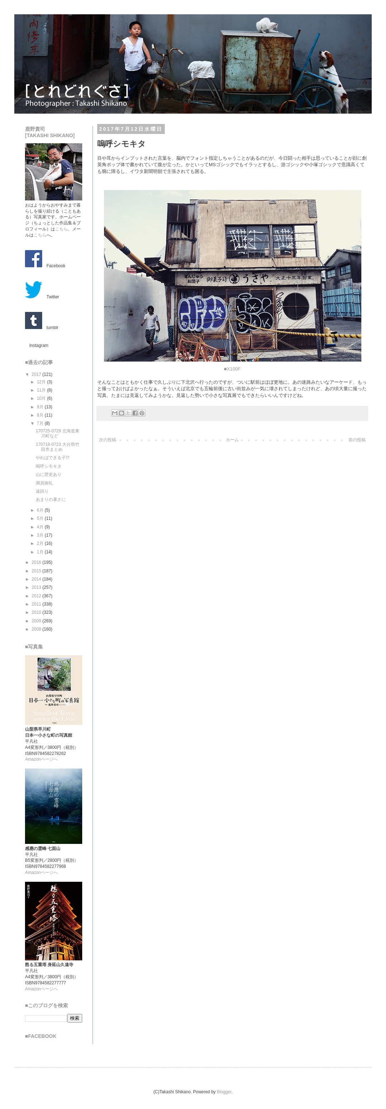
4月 (41, 526)
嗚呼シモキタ (48, 466)
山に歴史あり (48, 474)
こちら (61, 229)
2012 (37, 595)
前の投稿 (357, 439)
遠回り (42, 491)
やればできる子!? (52, 457)
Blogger (224, 1091)
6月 (41, 510)
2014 (37, 579)
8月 (41, 415)
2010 (37, 612)
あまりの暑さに (51, 499)
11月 (42, 390)
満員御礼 (44, 483)
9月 (41, 406)
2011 (37, 604)
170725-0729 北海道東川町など (57, 433)
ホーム (232, 439)
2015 (37, 570)
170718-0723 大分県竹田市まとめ (57, 447)
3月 (41, 535)
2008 (37, 629)
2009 (37, 620)
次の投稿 (107, 439)
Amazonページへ (41, 759)
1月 (41, 551)
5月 (41, 518)
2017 (37, 374)
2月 (41, 543)
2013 (37, 587)
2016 (37, 562)
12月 (42, 381)
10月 (42, 398)
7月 (41, 423)
